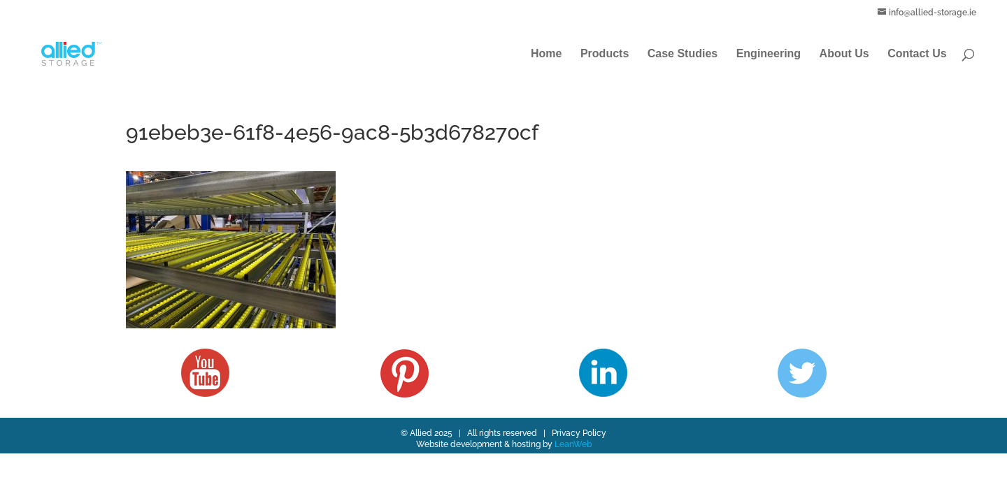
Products (604, 54)
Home (546, 54)
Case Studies (682, 54)
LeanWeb (573, 444)
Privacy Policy (579, 433)
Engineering (768, 54)
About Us (844, 54)
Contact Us (916, 54)
